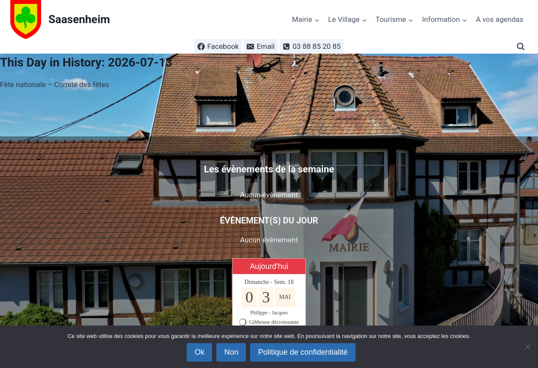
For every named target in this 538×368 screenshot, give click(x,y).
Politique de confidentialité (302, 352)
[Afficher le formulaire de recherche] (522, 46)
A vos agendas (499, 19)
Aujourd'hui (269, 266)
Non (231, 352)
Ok (199, 352)
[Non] (527, 346)
